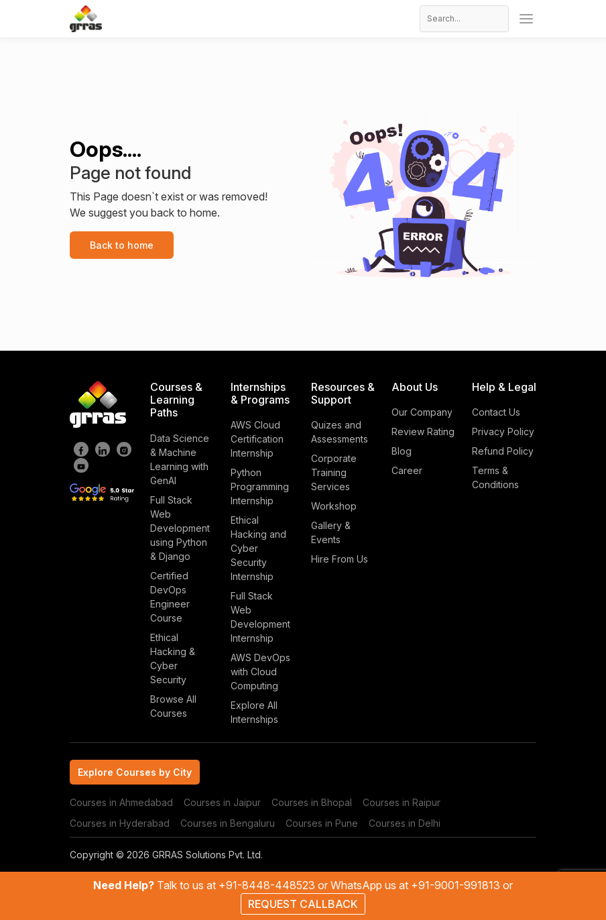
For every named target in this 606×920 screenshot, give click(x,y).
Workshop (334, 506)
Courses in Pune (322, 823)
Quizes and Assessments (339, 432)
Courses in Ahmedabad (121, 802)
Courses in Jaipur (222, 802)
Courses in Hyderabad (120, 823)
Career (406, 470)
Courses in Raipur (401, 802)
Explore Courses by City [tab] (135, 772)
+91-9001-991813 (457, 885)
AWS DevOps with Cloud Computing (260, 671)
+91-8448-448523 (268, 885)
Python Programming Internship (260, 486)
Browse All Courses (173, 706)
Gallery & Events (331, 532)
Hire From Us (339, 559)
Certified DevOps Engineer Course (170, 597)
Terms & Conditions (495, 477)
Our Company (421, 412)
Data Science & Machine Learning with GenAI (179, 459)
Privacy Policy (503, 431)
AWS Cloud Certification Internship (257, 439)
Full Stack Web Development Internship (260, 617)
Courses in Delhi (404, 823)
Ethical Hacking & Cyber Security (172, 658)
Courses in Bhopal (311, 802)
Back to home (122, 245)
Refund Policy (503, 451)
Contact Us (496, 412)
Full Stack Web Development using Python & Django (180, 528)
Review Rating (422, 431)
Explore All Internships (254, 712)
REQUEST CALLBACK (303, 904)
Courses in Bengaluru (227, 823)
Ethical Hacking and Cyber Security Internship (258, 548)
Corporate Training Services (334, 472)
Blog (401, 451)
